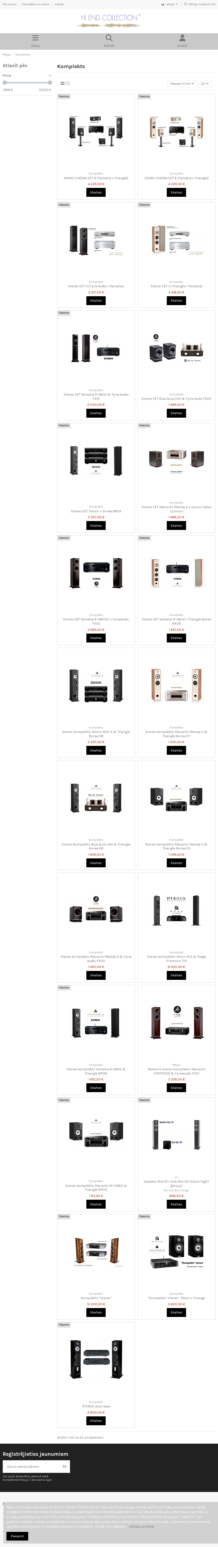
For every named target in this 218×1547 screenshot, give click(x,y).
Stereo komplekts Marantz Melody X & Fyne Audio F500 (96, 959)
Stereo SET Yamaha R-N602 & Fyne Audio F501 (96, 396)
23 (205, 84)
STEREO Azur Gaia (96, 1406)
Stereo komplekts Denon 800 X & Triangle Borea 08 (96, 734)
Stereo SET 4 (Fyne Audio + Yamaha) (96, 286)
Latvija (170, 4)
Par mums (10, 4)
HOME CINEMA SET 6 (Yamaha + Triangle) (177, 178)
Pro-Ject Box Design (176, 1190)
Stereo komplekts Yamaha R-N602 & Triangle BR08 (96, 1071)
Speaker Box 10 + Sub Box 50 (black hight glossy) (176, 1183)
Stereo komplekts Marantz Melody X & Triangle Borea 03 (176, 846)
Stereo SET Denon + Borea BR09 (96, 511)
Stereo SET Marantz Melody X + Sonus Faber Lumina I (177, 509)
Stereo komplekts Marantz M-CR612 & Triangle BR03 (96, 1188)
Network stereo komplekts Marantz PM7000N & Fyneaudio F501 (176, 1071)
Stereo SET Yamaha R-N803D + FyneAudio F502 (96, 621)
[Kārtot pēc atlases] (182, 84)
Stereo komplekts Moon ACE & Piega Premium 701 (176, 959)
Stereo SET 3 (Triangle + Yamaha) (176, 286)
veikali (59, 4)
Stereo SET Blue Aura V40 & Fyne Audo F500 (176, 399)
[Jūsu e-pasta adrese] (31, 1466)
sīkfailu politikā (141, 1526)
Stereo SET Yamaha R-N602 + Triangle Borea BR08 (176, 621)
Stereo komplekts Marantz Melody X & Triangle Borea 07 (176, 734)
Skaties (96, 192)
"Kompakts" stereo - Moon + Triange (176, 1298)
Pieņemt (17, 1536)
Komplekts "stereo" (96, 1298)
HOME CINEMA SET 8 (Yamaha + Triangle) (96, 178)
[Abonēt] (64, 1466)
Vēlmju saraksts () (200, 4)
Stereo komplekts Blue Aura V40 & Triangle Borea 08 (96, 846)
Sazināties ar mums (36, 4)
